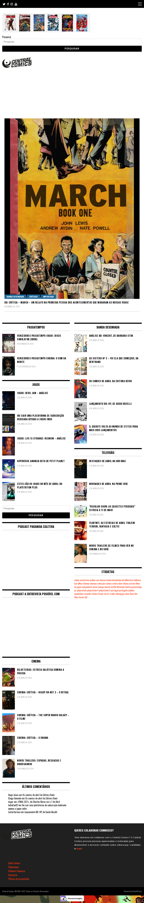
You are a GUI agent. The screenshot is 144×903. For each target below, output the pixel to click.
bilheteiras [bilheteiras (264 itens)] (129, 580)
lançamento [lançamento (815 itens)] (87, 586)
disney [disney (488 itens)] (126, 583)
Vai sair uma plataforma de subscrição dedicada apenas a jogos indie (37, 806)
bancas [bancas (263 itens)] (103, 580)
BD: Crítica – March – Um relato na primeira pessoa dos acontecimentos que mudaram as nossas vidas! (66, 302)
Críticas (33, 296)
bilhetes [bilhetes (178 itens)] (137, 580)
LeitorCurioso (14, 812)
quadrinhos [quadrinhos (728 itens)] (79, 593)
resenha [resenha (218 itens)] (87, 593)
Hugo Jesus (13, 795)
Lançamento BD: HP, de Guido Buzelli (40, 812)
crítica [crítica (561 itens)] (115, 583)
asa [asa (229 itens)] (97, 580)
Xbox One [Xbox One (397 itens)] (133, 593)
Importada (48, 296)
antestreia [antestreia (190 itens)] (84, 580)
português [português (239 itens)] (123, 590)
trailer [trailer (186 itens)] (112, 593)
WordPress (137, 891)
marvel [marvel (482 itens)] (107, 586)
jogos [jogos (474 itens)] (79, 586)
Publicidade (13, 867)
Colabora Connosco (16, 871)
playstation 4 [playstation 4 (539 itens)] (93, 590)
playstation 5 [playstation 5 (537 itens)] (104, 590)
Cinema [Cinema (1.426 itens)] (86, 583)
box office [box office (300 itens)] (78, 583)
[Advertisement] (72, 91)
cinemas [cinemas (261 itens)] (93, 583)
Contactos (12, 875)
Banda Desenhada (15, 296)
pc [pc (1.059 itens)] (75, 590)
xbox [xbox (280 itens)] (127, 593)
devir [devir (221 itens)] (120, 583)
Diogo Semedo (14, 798)
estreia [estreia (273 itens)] (132, 583)
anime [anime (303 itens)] (76, 580)
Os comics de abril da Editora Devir (38, 795)
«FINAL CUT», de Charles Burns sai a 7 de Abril (38, 802)
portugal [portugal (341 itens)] (114, 590)
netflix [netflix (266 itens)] (113, 586)
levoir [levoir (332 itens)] (95, 586)
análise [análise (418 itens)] (93, 580)
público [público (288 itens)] (131, 590)
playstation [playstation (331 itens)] (82, 590)
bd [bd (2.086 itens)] (123, 580)
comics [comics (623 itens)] (109, 583)
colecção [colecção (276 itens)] (101, 583)
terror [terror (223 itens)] (106, 593)
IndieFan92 (13, 805)
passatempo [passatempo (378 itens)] (136, 586)
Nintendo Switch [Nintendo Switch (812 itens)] (124, 586)
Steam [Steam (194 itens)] (100, 593)
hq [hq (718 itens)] (75, 586)
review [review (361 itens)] (94, 593)
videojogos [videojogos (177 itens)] (120, 593)
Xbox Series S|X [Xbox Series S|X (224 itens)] (80, 597)
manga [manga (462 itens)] (101, 586)
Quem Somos (14, 863)
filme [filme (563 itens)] (138, 583)
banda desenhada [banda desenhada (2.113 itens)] (113, 580)
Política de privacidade (18, 879)
